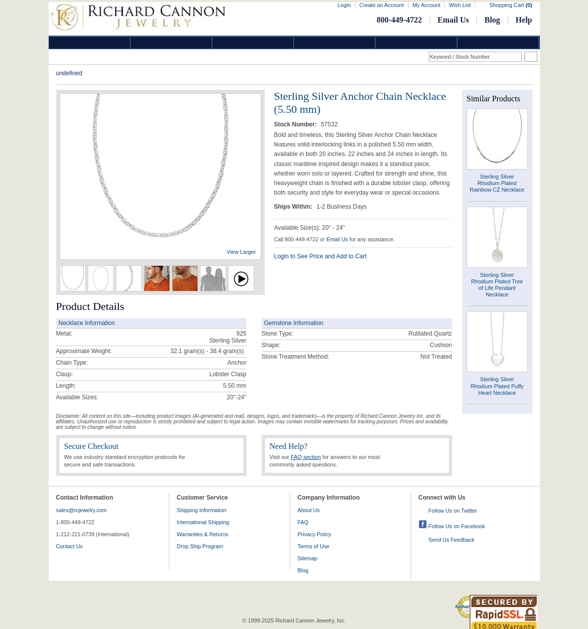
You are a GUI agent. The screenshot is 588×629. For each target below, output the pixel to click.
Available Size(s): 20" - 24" (309, 227)
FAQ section (306, 457)
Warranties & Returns (203, 534)
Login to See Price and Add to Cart (320, 256)
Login (343, 5)
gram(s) (207, 351)
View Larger (241, 252)
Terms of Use (314, 546)
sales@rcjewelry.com (81, 510)
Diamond (89, 42)
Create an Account (381, 5)
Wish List (460, 5)
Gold (171, 42)
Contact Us (69, 546)
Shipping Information (202, 510)
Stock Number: (296, 124)
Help (524, 20)
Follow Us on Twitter (453, 511)
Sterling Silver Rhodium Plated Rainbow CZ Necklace (497, 183)
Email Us (453, 20)
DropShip (498, 42)
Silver (253, 42)
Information (416, 42)
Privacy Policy (314, 534)
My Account (427, 5)
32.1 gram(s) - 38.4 (196, 351)
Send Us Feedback (452, 540)
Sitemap (308, 558)
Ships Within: (294, 206)
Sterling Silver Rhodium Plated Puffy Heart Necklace (496, 385)
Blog (492, 20)
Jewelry (334, 42)
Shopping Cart (510, 5)
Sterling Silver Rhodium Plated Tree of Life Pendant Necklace (497, 285)
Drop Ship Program (200, 546)
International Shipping (203, 522)
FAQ (303, 522)
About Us (309, 510)
